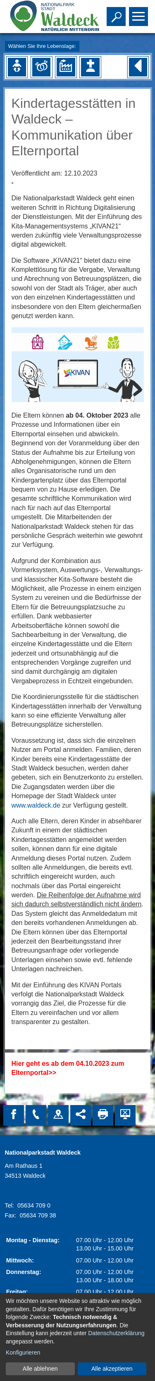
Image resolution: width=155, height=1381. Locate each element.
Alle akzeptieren (112, 1368)
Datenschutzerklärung (116, 1333)
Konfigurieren (23, 1352)
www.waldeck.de (36, 805)
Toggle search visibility (117, 13)
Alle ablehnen (40, 1368)
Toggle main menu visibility (139, 13)
